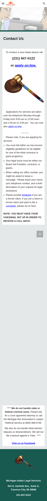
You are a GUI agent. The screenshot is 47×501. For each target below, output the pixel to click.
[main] (23, 39)
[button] (3, 3)
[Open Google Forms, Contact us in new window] (40, 234)
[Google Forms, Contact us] (23, 315)
